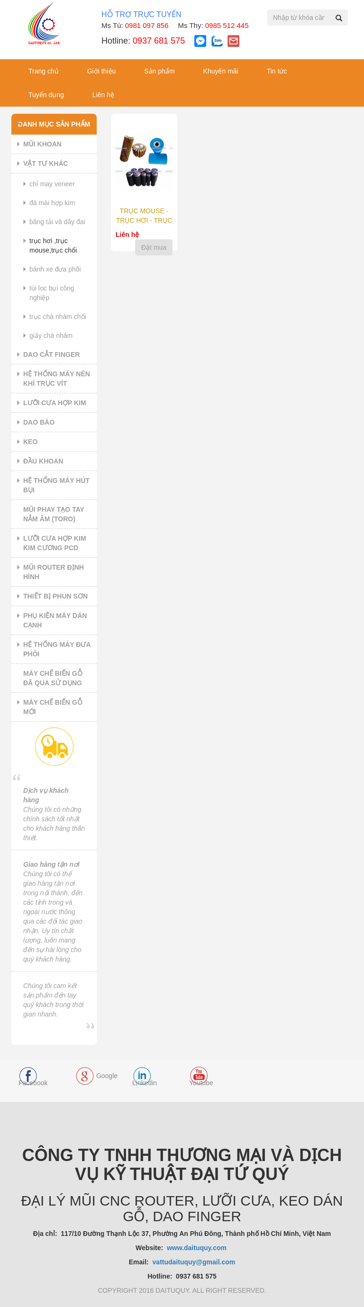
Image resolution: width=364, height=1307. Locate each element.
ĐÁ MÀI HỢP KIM (52, 203)
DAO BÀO (39, 422)
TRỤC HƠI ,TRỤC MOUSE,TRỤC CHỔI (53, 245)
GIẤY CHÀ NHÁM (51, 335)
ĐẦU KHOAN (43, 461)
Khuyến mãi (220, 71)
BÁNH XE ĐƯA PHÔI (55, 269)
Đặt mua (153, 247)
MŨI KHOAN (42, 144)
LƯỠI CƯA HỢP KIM (54, 403)
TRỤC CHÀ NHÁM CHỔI (57, 316)
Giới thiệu (101, 71)
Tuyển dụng (46, 95)
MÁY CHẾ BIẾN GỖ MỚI (52, 707)
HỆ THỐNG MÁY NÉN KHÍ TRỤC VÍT (56, 378)
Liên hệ (103, 95)
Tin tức (277, 71)
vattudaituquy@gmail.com (194, 1262)
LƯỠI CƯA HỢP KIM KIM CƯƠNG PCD (54, 543)
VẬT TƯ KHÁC (45, 163)
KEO (30, 441)
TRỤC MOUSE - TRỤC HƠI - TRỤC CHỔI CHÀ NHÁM (144, 220)
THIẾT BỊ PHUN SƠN (55, 596)
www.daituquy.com (197, 1248)
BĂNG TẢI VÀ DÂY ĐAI (57, 222)
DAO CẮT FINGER (51, 354)
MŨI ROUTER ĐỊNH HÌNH (53, 572)
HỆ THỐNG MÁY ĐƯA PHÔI (57, 649)
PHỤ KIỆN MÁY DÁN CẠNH (55, 620)
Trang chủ (43, 71)
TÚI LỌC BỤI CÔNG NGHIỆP (51, 292)
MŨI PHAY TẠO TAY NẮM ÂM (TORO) (53, 514)
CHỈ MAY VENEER (52, 184)
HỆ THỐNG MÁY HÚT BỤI (56, 485)
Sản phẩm (159, 71)
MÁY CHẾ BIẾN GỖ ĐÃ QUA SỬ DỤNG (52, 678)
